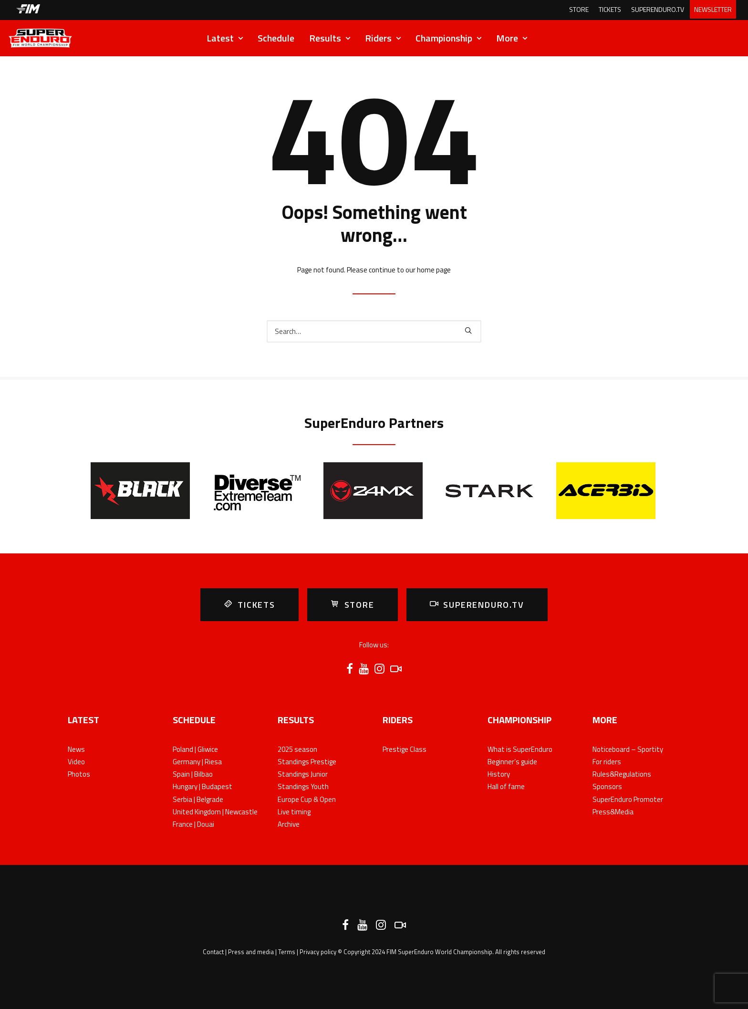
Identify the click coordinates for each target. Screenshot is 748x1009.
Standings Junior (303, 774)
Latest (225, 38)
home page (434, 269)
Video (76, 761)
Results (329, 38)
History (499, 774)
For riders (606, 761)
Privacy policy (318, 952)
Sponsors (607, 786)
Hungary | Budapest (202, 786)
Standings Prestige (307, 761)
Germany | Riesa (197, 761)
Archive (289, 824)
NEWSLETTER (713, 9)
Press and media (251, 952)
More (511, 38)
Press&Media (613, 811)
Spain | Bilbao (193, 774)
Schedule (276, 38)
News (76, 749)
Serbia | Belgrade (198, 799)
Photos (79, 774)
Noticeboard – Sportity (627, 749)
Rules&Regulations (621, 774)
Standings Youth (303, 786)
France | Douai (193, 824)
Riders (383, 38)
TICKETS (610, 9)
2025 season (297, 749)
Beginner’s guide (512, 761)
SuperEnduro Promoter (627, 799)
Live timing (294, 811)
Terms (286, 952)
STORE (579, 9)
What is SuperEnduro (520, 749)
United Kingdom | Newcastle (215, 811)
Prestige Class (404, 749)
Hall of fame (506, 786)
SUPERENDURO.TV (657, 9)
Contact (213, 952)
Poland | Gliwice (195, 749)
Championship (448, 38)
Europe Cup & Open (307, 799)
